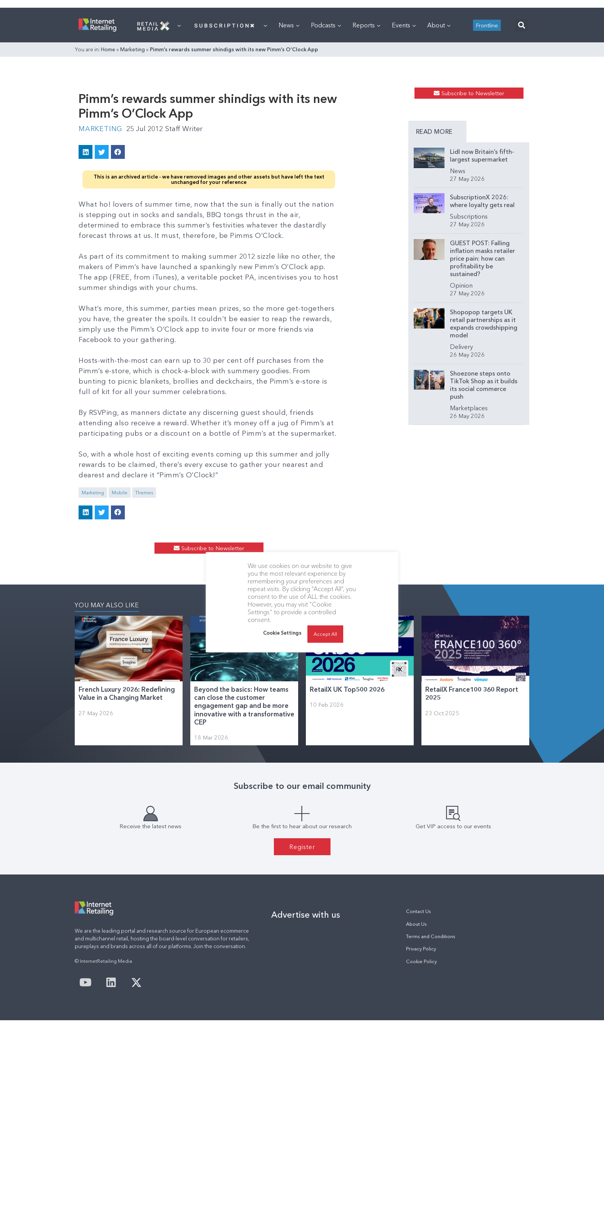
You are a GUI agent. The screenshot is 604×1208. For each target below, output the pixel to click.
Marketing (132, 146)
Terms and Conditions (430, 1124)
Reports (366, 121)
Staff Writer (184, 260)
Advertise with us (305, 1102)
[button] (521, 121)
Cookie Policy (421, 1149)
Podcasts (326, 121)
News (289, 121)
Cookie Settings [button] (282, 633)
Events (404, 121)
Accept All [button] (325, 634)
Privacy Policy (421, 1136)
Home (108, 146)
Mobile (120, 624)
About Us (416, 1111)
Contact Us (418, 1099)
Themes (144, 624)
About (438, 121)
